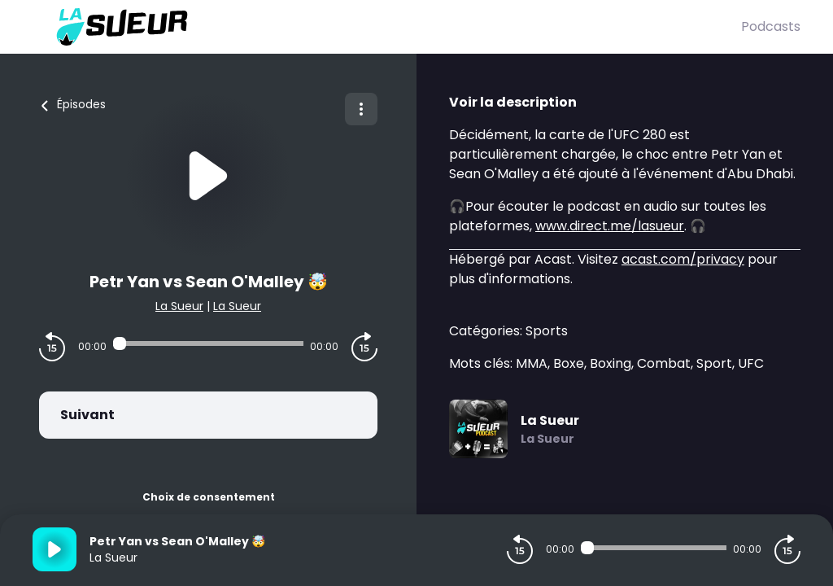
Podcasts (770, 26)
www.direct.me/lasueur (609, 225)
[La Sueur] (387, 27)
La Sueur (179, 306)
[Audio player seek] (208, 343)
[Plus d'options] (361, 109)
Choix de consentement (208, 497)
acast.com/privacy (682, 259)
